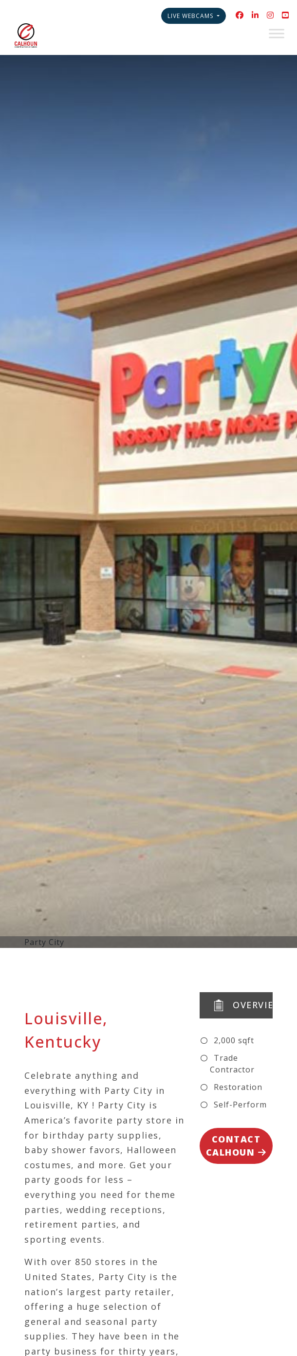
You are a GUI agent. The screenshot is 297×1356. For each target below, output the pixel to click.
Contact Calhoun (236, 1145)
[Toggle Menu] (276, 33)
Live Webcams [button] (191, 16)
